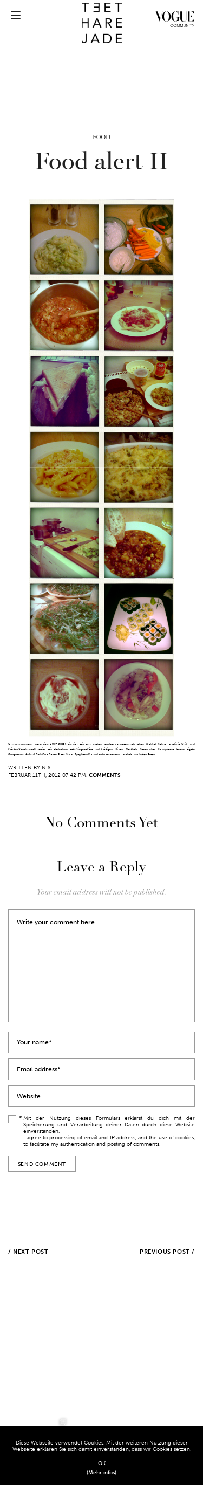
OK (102, 1463)
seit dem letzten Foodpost (98, 744)
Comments (105, 775)
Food (101, 137)
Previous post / (167, 1251)
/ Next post (28, 1251)
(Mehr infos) (101, 1472)
